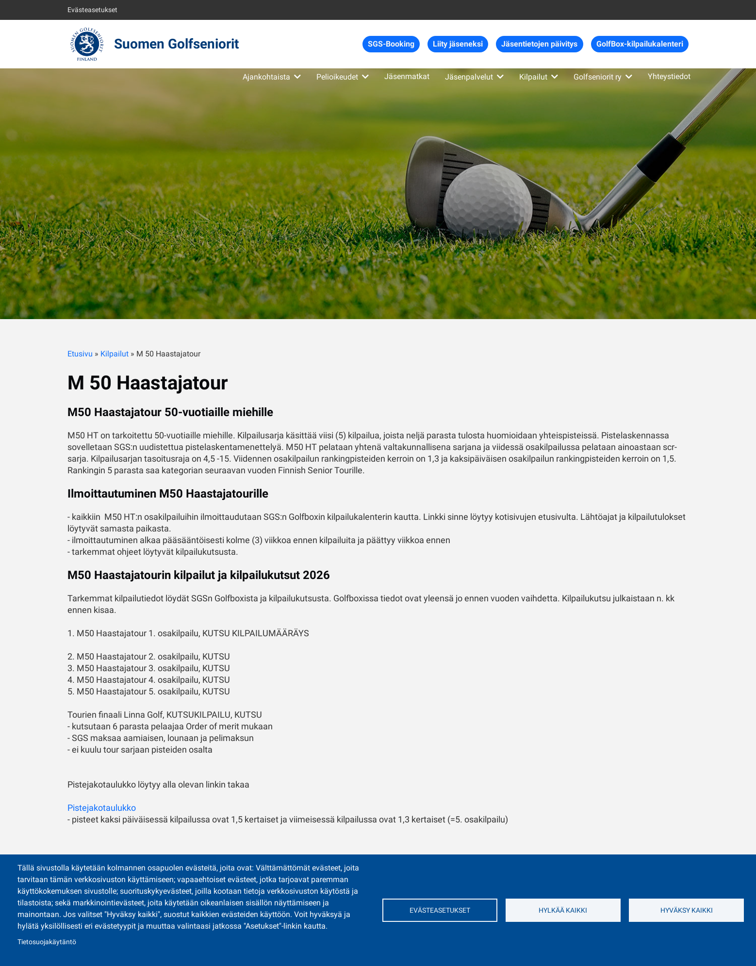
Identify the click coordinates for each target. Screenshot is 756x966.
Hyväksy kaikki (686, 910)
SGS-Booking (391, 43)
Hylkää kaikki (563, 910)
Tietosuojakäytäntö (46, 942)
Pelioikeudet (337, 76)
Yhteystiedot (669, 76)
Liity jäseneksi (458, 43)
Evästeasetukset (92, 10)
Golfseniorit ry (598, 76)
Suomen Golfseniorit (176, 44)
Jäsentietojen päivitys (539, 43)
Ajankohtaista (266, 76)
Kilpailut (533, 76)
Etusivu (80, 353)
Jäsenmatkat (406, 76)
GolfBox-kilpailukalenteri (639, 43)
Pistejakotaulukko (101, 808)
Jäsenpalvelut (469, 76)
